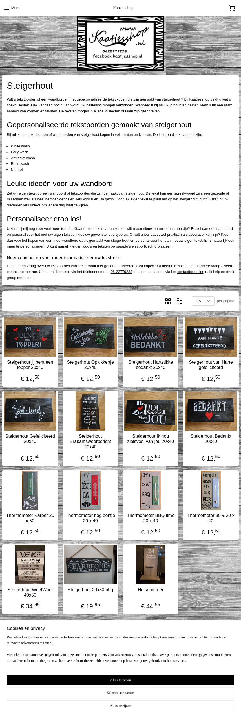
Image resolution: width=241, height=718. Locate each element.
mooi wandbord (65, 240)
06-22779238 (121, 272)
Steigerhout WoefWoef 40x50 (30, 592)
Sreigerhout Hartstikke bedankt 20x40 (150, 365)
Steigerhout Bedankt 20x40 (211, 439)
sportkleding (146, 246)
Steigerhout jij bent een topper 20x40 (30, 365)
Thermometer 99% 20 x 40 (211, 518)
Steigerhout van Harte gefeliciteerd (211, 365)
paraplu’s (123, 246)
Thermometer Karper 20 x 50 (30, 518)
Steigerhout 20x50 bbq (90, 589)
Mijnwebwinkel (174, 707)
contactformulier (190, 272)
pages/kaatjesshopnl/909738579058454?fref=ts (51, 679)
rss (112, 707)
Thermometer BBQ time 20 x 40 (150, 518)
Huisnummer (150, 589)
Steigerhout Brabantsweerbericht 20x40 (90, 441)
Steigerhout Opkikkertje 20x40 (90, 365)
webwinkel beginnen (131, 707)
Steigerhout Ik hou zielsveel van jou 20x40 (150, 439)
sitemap (102, 707)
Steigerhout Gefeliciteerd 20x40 (30, 439)
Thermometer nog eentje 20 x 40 (90, 518)
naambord (224, 229)
